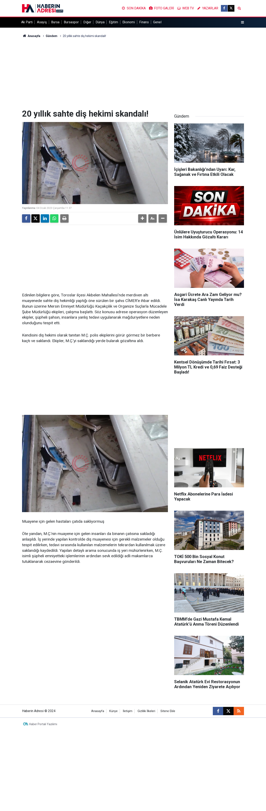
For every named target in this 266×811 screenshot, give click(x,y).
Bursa (55, 22)
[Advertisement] (133, 73)
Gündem (51, 36)
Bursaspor (71, 22)
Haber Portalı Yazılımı (43, 724)
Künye (113, 711)
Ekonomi (128, 22)
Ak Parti (27, 22)
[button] (142, 218)
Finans (144, 22)
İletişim (127, 711)
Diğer (87, 22)
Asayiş (42, 22)
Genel (157, 22)
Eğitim (113, 22)
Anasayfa (31, 36)
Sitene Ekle (167, 711)
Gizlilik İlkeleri (146, 711)
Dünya (100, 22)
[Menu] (242, 22)
